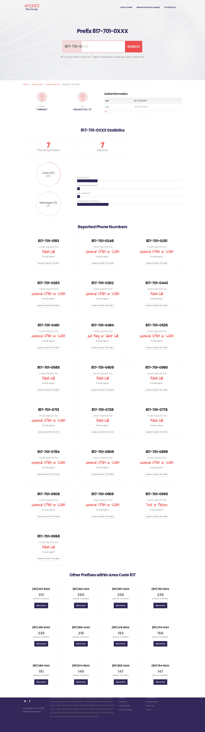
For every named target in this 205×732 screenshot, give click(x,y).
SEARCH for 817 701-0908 (48, 516)
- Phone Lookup (125, 709)
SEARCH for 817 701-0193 (48, 263)
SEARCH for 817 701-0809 (102, 474)
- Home (121, 697)
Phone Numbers (48, 150)
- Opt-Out (149, 705)
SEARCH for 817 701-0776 (156, 432)
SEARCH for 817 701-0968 (48, 558)
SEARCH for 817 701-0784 (48, 474)
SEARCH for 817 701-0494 (102, 348)
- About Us (122, 701)
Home (26, 84)
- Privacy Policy (151, 701)
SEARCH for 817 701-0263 (48, 305)
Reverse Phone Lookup (148, 7)
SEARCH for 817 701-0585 (48, 390)
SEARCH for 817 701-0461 (48, 348)
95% (48, 176)
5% (48, 205)
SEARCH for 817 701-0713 (48, 432)
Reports (102, 150)
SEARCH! (133, 47)
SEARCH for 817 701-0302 (102, 305)
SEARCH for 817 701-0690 (156, 390)
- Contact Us (150, 697)
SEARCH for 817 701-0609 (102, 390)
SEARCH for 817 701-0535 (156, 348)
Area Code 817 (52, 84)
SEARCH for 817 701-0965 (156, 516)
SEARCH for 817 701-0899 (156, 474)
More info (41, 605)
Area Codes (126, 7)
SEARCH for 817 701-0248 (102, 263)
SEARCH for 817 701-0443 (156, 305)
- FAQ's (148, 709)
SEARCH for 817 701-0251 (156, 263)
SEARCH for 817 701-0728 (102, 432)
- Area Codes (124, 705)
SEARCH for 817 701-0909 (102, 516)
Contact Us (170, 7)
